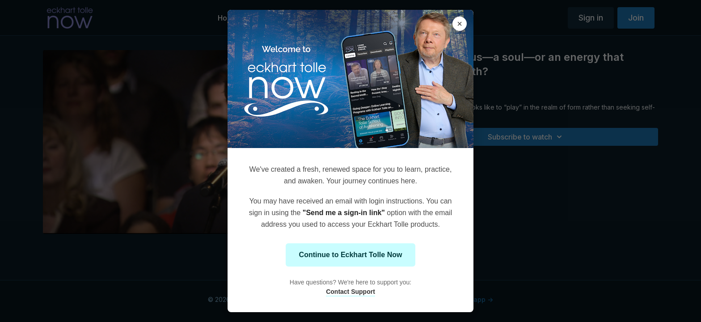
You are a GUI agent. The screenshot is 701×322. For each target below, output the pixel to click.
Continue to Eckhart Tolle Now (350, 254)
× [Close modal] (459, 24)
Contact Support (350, 291)
